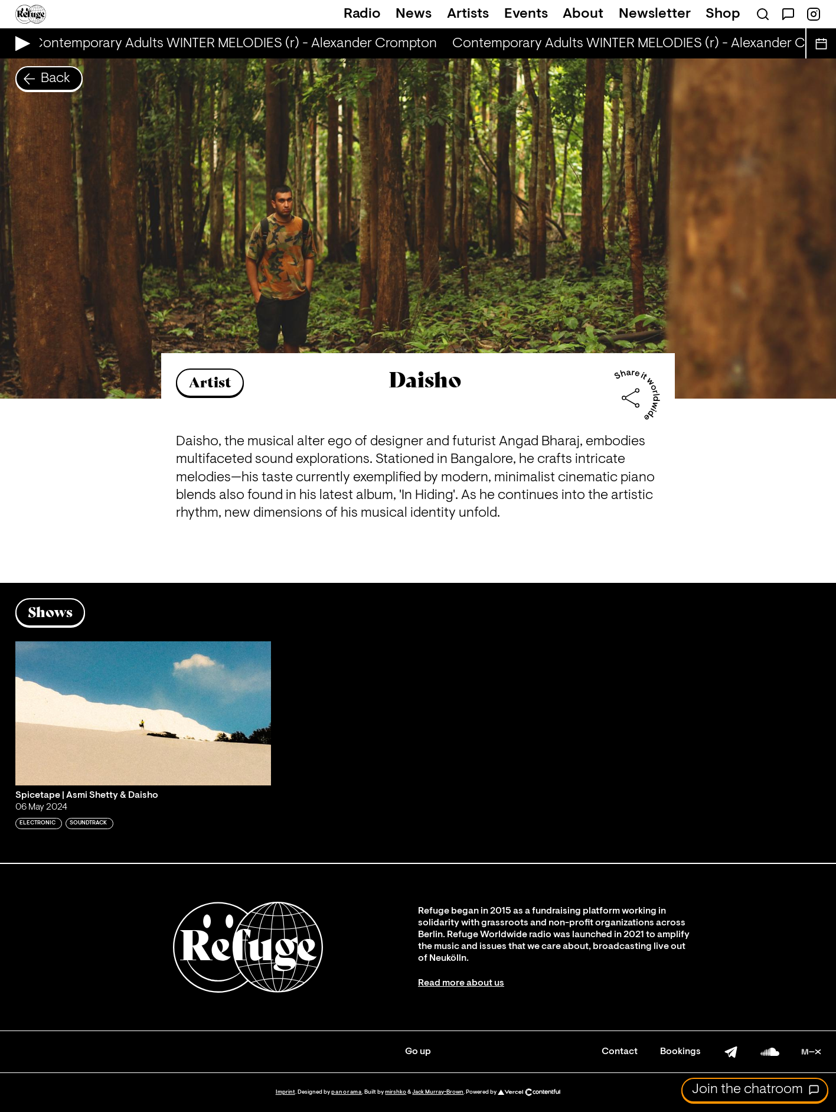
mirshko (395, 1092)
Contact (620, 1051)
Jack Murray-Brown (437, 1092)
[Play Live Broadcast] (20, 43)
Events (526, 14)
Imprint (285, 1092)
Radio (362, 14)
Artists (468, 14)
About (583, 14)
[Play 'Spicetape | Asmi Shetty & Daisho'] (143, 713)
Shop (723, 14)
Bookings (680, 1051)
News (414, 14)
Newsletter (655, 14)
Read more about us (461, 983)
